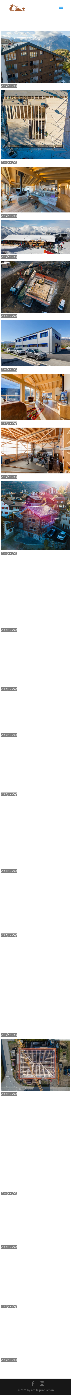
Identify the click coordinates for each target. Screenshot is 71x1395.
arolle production (42, 1390)
